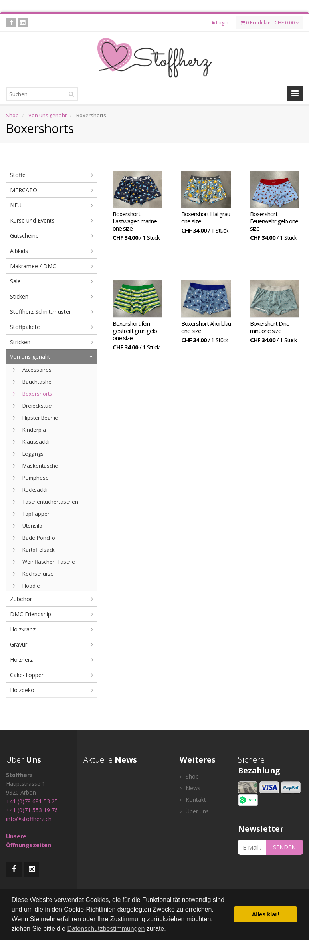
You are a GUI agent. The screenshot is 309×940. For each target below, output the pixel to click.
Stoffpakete (25, 327)
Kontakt (193, 799)
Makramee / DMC (33, 266)
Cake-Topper (27, 675)
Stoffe (18, 175)
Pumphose (31, 477)
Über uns (194, 811)
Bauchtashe (32, 381)
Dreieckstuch (33, 405)
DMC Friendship (30, 614)
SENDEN (284, 847)
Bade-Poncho (34, 537)
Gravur (18, 644)
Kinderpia (29, 429)
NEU (16, 205)
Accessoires (32, 369)
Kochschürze (33, 573)
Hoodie (26, 585)
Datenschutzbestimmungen (106, 928)
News (190, 788)
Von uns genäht (47, 115)
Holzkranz (23, 629)
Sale (15, 281)
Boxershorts (32, 393)
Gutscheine (24, 235)
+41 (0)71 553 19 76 (32, 810)
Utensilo (27, 525)
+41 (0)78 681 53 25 (32, 801)
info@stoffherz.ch (29, 818)
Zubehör (21, 599)
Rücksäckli (30, 489)
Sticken (19, 296)
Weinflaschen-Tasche (44, 561)
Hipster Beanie (35, 417)
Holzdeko (22, 690)
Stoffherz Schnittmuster (40, 311)
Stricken (20, 342)
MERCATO (23, 190)
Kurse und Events (32, 220)
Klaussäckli (31, 441)
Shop (12, 115)
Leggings (28, 453)
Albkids (19, 251)
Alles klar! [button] (265, 914)
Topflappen (32, 513)
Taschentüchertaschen (45, 501)
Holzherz (21, 659)
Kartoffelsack (34, 549)
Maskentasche (35, 465)
